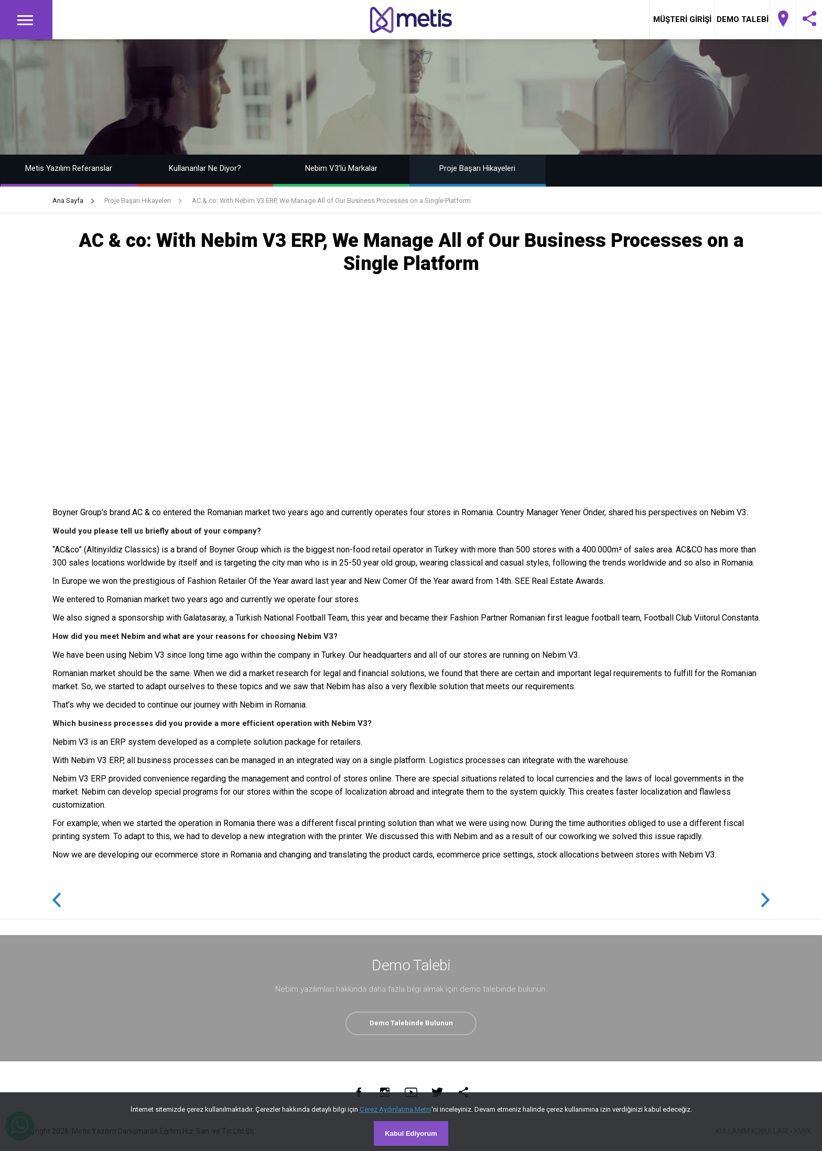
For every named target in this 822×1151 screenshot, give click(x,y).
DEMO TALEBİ (743, 19)
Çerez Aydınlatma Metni (395, 1109)
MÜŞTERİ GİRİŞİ (682, 19)
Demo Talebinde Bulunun (411, 1025)
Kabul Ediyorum (411, 1133)
